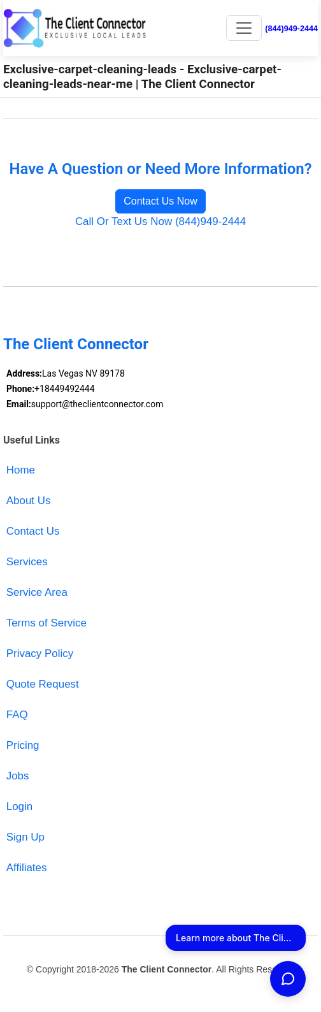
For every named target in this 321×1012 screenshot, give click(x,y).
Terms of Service (46, 623)
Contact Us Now (160, 201)
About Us (28, 501)
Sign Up (25, 837)
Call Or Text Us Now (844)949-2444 (160, 221)
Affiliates (26, 868)
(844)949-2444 (291, 28)
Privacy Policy (40, 653)
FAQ (17, 715)
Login (19, 806)
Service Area (37, 592)
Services (27, 562)
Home (20, 470)
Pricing (22, 745)
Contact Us (33, 531)
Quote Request (42, 684)
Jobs (17, 776)
